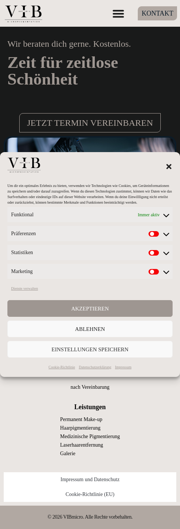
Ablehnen (90, 329)
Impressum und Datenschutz (89, 479)
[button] (169, 166)
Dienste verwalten (24, 288)
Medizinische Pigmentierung (90, 436)
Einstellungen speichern (90, 349)
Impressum (123, 367)
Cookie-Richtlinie (62, 367)
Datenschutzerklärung (95, 367)
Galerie (67, 453)
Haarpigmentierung (80, 428)
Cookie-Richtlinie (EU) (90, 494)
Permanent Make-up (81, 419)
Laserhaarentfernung (81, 445)
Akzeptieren (90, 309)
